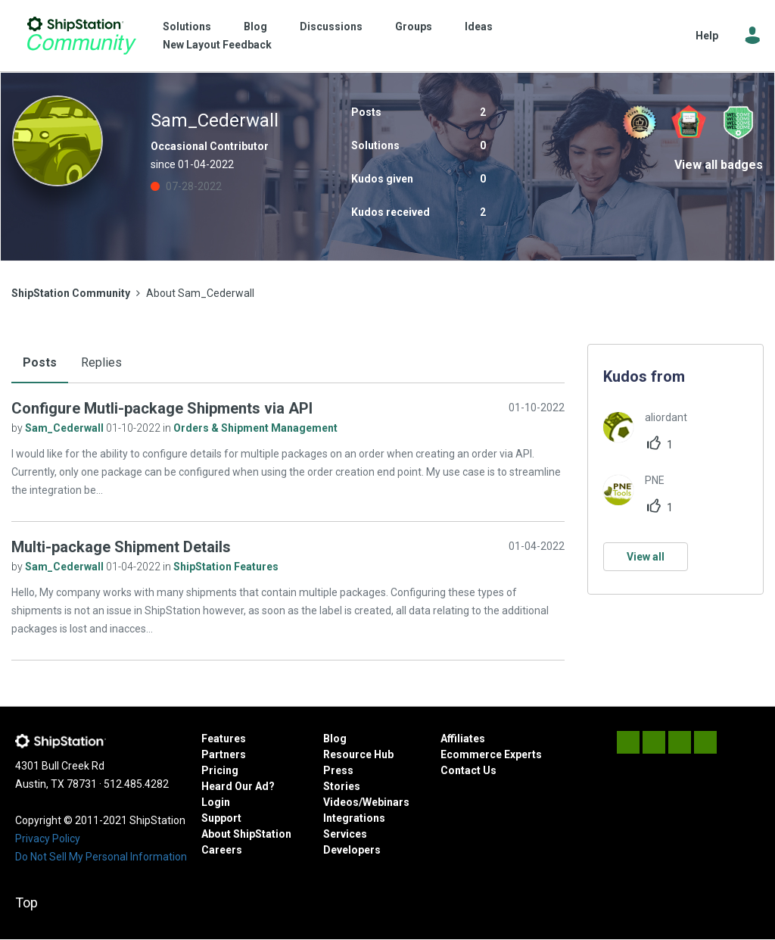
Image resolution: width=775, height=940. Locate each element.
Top (26, 902)
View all (646, 557)
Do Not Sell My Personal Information (101, 857)
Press (338, 770)
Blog (255, 26)
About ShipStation (246, 834)
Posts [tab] (40, 362)
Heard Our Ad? (238, 786)
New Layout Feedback (217, 45)
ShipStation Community (81, 36)
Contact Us (468, 770)
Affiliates (462, 738)
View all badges (718, 165)
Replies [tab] (101, 362)
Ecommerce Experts (491, 754)
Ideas (479, 26)
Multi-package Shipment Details (121, 547)
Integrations (354, 818)
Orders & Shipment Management (255, 428)
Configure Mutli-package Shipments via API (162, 408)
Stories (341, 786)
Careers (221, 850)
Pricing (219, 770)
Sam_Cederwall (65, 428)
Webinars (386, 802)
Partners (223, 754)
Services (345, 834)
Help (707, 36)
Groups (413, 26)
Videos (341, 802)
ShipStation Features (226, 567)
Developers (352, 850)
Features (223, 738)
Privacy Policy (47, 838)
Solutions (187, 26)
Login (215, 802)
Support (221, 818)
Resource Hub (358, 754)
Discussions (331, 26)
